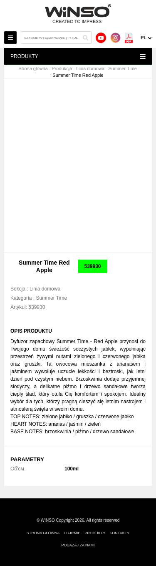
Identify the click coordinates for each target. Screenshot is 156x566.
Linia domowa (90, 68)
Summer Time (123, 68)
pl (143, 37)
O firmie (72, 533)
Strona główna (32, 68)
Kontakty (119, 533)
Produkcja (62, 68)
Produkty (94, 533)
